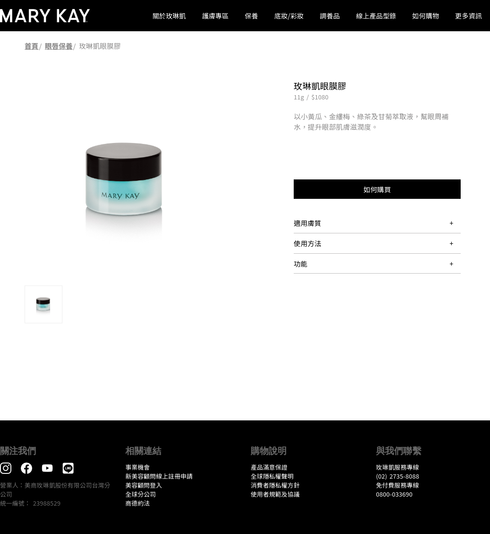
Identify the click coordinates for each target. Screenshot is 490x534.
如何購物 (425, 15)
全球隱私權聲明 (272, 476)
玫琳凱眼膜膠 (100, 46)
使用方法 (307, 243)
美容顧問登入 (143, 485)
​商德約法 (137, 502)
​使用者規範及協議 (275, 494)
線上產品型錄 (376, 15)
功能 (300, 263)
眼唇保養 (59, 46)
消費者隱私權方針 (275, 485)
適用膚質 (307, 223)
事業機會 (137, 467)
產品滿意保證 (269, 467)
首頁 (31, 46)
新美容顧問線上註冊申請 (159, 476)
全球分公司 (140, 494)
